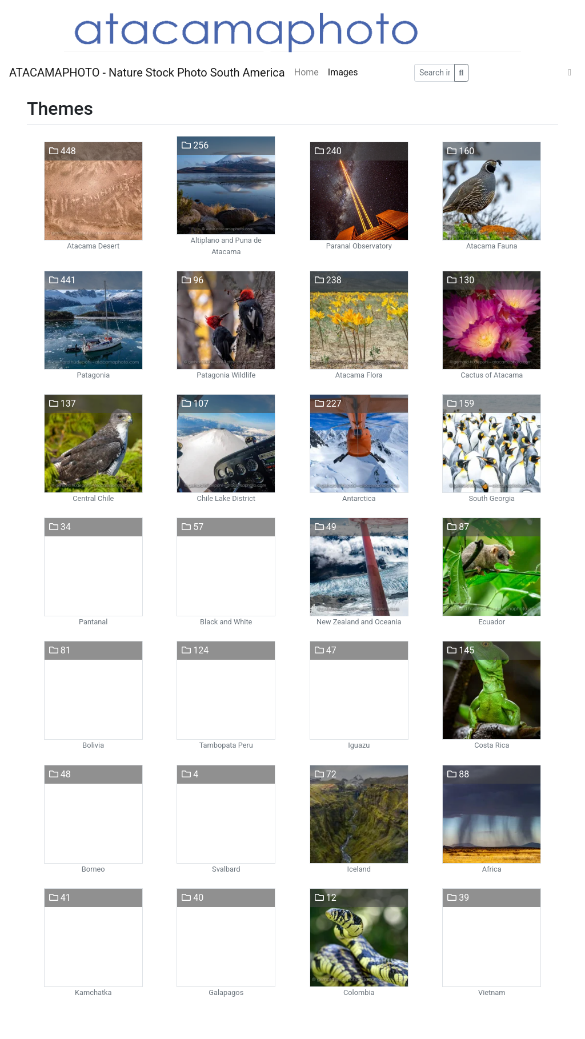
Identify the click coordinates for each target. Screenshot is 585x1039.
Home (306, 72)
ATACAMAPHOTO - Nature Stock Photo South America (147, 72)
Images (343, 72)
